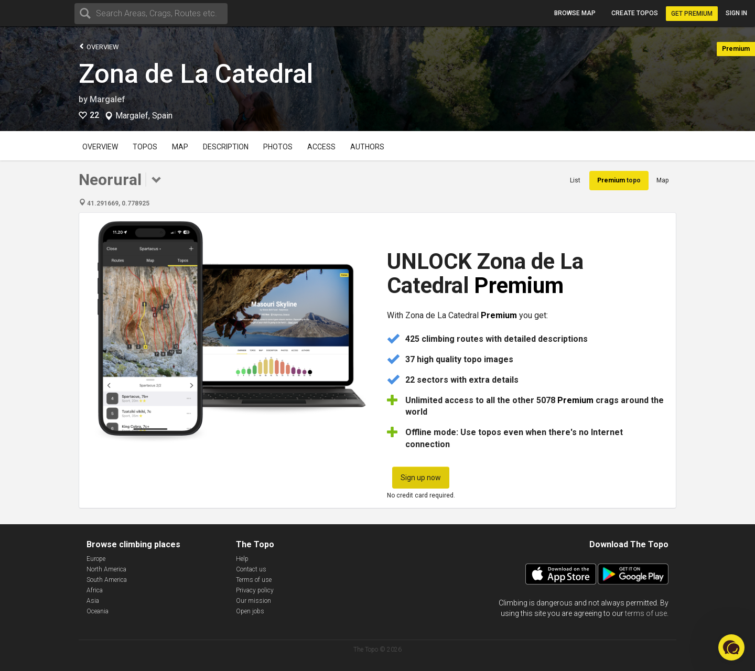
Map (180, 147)
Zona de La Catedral (196, 74)
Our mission (253, 600)
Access (321, 147)
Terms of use (254, 579)
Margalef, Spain (143, 116)
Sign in (736, 13)
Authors (367, 147)
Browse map (575, 13)
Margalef (107, 99)
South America (107, 579)
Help (242, 558)
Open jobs (250, 611)
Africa (95, 590)
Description (226, 147)
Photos (278, 147)
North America (106, 569)
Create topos (634, 13)
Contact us (251, 569)
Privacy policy (255, 590)
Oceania (98, 611)
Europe (96, 558)
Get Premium (692, 13)
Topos (145, 147)
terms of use (646, 613)
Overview (99, 46)
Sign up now (421, 477)
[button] (731, 647)
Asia (93, 600)
